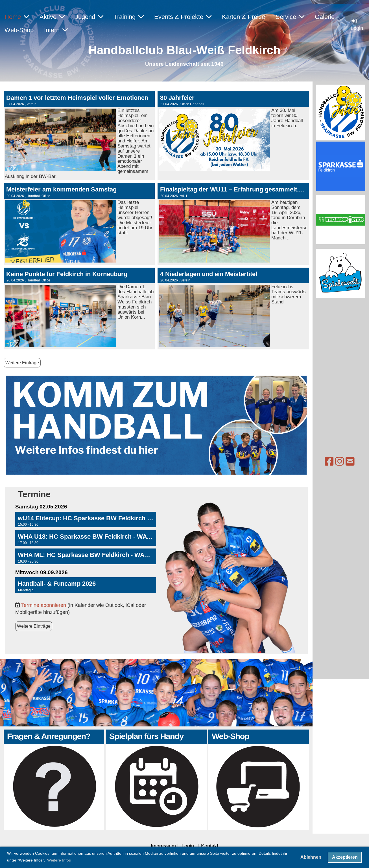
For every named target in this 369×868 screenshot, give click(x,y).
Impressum (163, 846)
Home (17, 16)
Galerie (325, 16)
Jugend (89, 16)
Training (129, 16)
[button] (85, 519)
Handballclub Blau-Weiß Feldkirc (180, 50)
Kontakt (209, 846)
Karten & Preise (243, 16)
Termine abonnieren (43, 605)
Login (188, 846)
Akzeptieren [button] (345, 857)
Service (290, 16)
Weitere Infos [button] (59, 860)
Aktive (52, 16)
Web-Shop (19, 30)
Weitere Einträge (22, 362)
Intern (56, 30)
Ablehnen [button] (310, 857)
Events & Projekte (182, 16)
